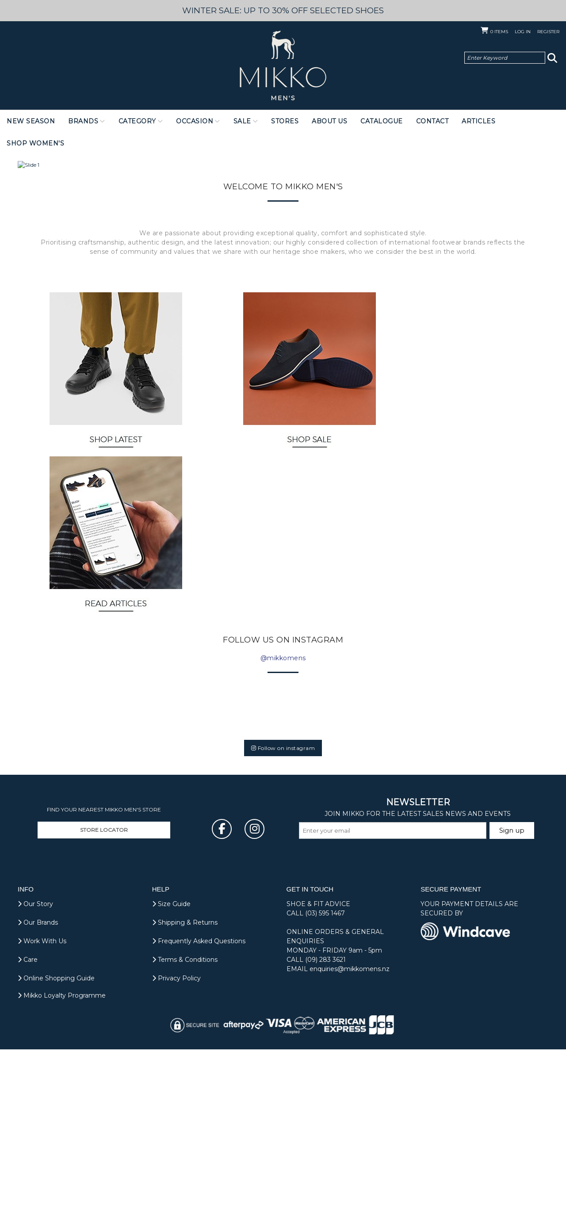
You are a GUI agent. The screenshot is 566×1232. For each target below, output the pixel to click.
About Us (329, 121)
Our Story (35, 1086)
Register (548, 31)
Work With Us (42, 1124)
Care (28, 1142)
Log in (523, 31)
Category (137, 121)
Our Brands (38, 1105)
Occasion (194, 121)
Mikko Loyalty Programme (62, 1178)
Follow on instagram (283, 930)
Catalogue (381, 121)
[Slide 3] (290, 396)
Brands (83, 121)
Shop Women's (35, 143)
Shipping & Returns (185, 1105)
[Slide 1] (275, 397)
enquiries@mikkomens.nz (350, 1151)
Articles (478, 121)
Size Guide (171, 1086)
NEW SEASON (31, 121)
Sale (242, 121)
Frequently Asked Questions (198, 1124)
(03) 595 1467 (325, 1096)
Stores (284, 121)
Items (499, 31)
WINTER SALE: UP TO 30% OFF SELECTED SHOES (283, 10)
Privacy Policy (176, 1161)
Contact (432, 121)
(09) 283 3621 (325, 1142)
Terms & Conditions (185, 1142)
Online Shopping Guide (56, 1161)
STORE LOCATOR (104, 1012)
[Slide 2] (282, 396)
